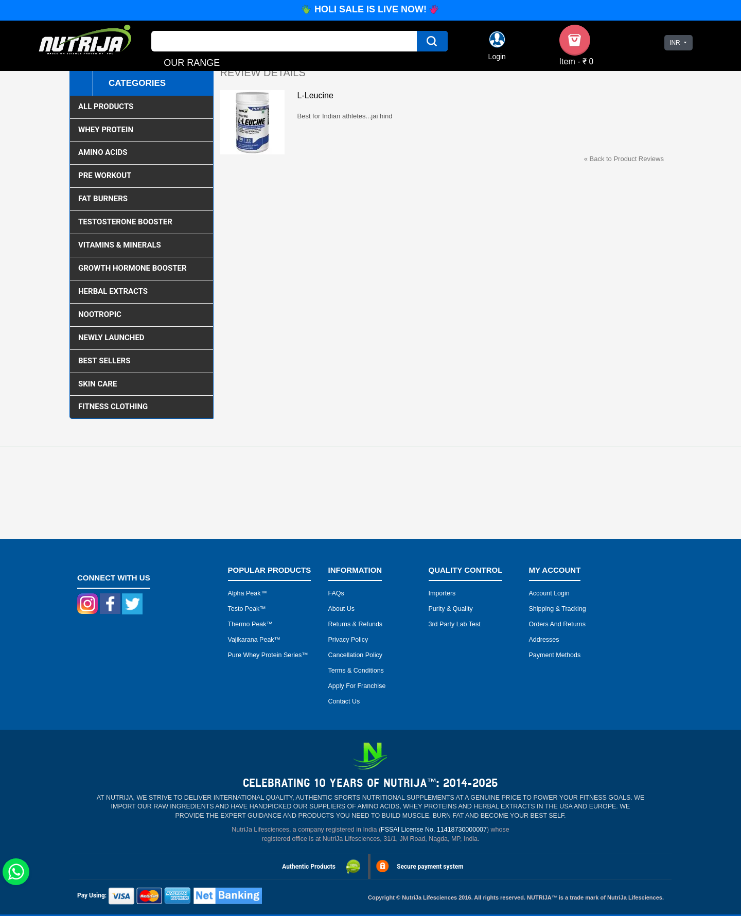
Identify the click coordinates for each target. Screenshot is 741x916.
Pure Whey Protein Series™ (268, 655)
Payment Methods (555, 655)
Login (497, 56)
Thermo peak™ (250, 624)
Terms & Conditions (356, 670)
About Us (341, 608)
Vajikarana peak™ (254, 639)
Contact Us (344, 701)
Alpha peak (244, 593)
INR (674, 42)
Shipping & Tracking (557, 608)
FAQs (336, 593)
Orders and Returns (557, 624)
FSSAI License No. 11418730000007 (434, 829)
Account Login (549, 593)
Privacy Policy (348, 639)
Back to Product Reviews (624, 159)
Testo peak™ (247, 608)
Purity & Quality (451, 608)
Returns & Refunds (355, 624)
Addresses (544, 639)
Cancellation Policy (355, 655)
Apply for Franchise (357, 686)
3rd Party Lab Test (455, 624)
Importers (442, 593)
